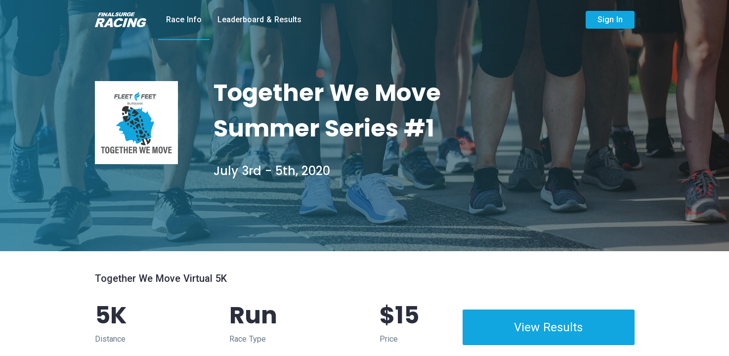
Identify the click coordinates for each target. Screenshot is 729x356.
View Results (548, 327)
